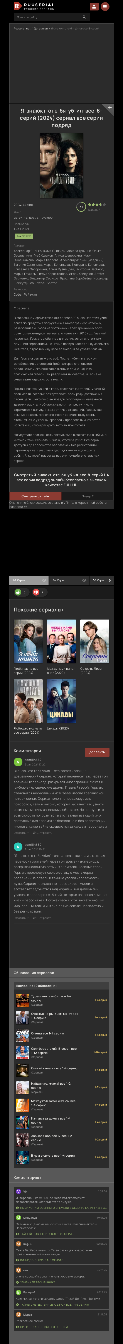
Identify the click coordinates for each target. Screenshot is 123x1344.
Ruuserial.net (22, 28)
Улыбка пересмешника (36, 1282)
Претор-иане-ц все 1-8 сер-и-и (42, 1327)
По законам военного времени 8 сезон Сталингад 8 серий (61, 1208)
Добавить (97, 752)
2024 (17, 205)
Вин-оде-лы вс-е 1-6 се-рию (40, 1260)
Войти (94, 6)
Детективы (41, 28)
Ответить (21, 833)
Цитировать (42, 833)
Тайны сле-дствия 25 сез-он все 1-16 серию (52, 1304)
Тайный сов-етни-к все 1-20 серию (45, 1234)
